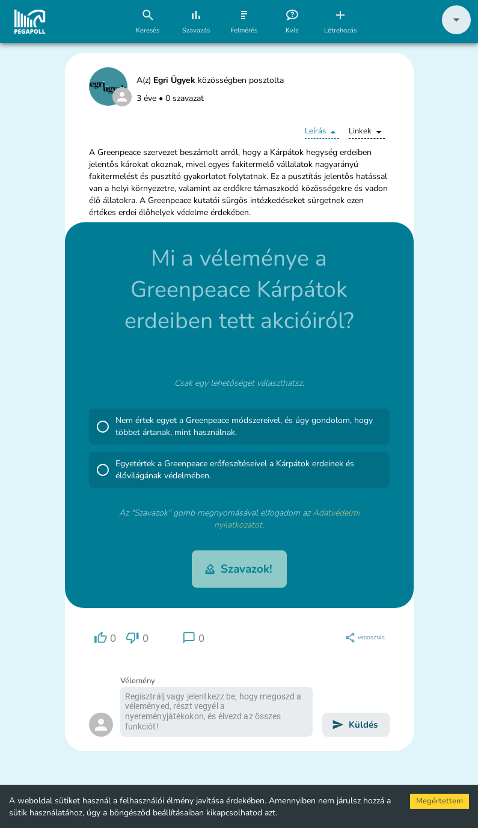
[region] (105, 637)
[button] (456, 31)
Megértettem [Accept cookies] (439, 801)
